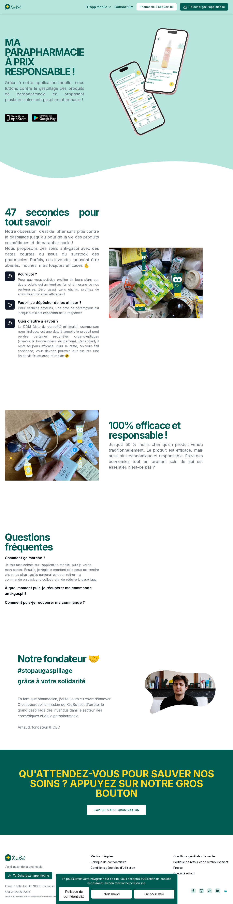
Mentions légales (102, 856)
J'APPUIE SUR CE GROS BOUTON (116, 810)
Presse (178, 867)
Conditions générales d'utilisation (113, 867)
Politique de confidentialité (108, 862)
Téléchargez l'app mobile (204, 7)
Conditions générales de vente (194, 856)
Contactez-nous (184, 873)
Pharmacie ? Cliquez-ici (156, 7)
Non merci (111, 894)
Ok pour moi (154, 894)
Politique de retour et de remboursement (200, 862)
